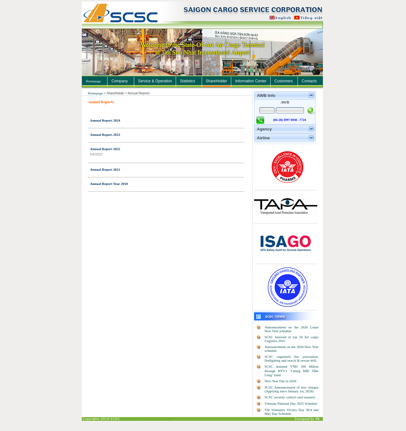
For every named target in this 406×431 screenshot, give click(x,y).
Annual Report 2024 (105, 120)
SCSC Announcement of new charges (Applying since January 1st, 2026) (291, 389)
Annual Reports (101, 102)
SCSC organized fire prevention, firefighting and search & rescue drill (291, 358)
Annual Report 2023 (105, 134)
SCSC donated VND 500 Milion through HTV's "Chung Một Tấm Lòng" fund (291, 370)
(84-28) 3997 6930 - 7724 (289, 120)
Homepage (93, 81)
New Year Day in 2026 (281, 381)
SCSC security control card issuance (290, 397)
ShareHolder (116, 93)
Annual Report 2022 (105, 149)
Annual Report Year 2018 (109, 184)
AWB (284, 102)
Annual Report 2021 (105, 169)
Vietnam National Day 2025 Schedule (291, 403)
